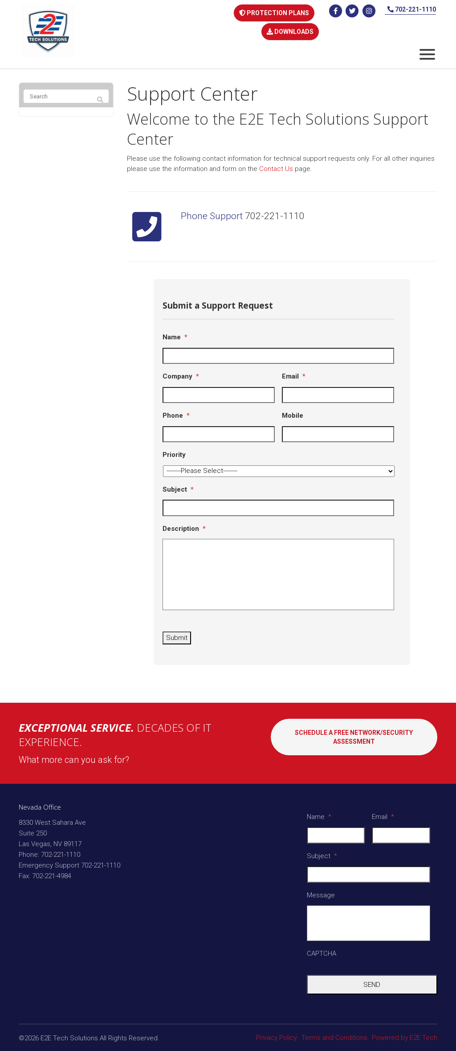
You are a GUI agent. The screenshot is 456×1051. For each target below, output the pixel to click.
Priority (174, 449)
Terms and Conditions (334, 1032)
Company (181, 371)
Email (293, 371)
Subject (178, 484)
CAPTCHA (321, 948)
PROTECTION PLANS (274, 12)
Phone (176, 410)
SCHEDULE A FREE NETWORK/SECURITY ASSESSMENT (354, 738)
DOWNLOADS (289, 27)
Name (175, 332)
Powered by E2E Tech (404, 1032)
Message (321, 890)
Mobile (292, 410)
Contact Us (276, 163)
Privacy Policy (276, 1032)
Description (184, 523)
